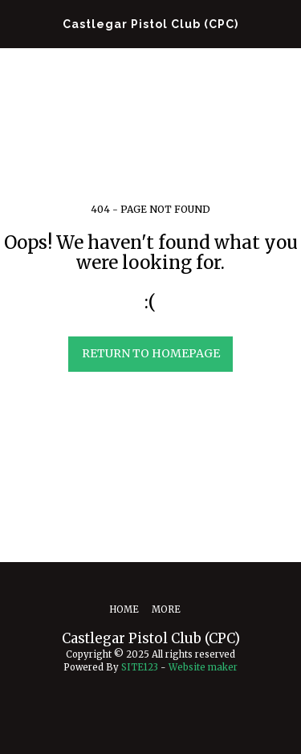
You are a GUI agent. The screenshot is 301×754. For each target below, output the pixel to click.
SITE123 (139, 667)
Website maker (203, 667)
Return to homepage (151, 353)
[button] (17, 23)
